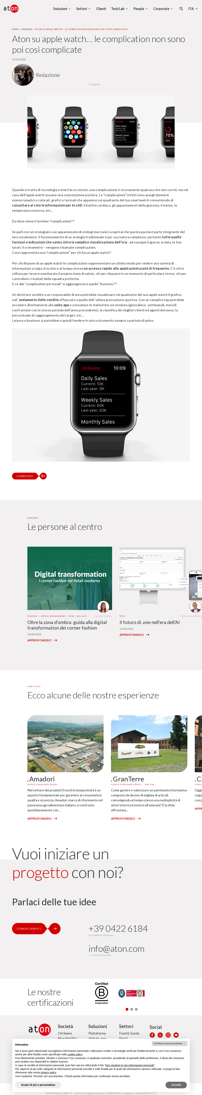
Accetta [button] (176, 1084)
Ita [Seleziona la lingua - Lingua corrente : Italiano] (193, 9)
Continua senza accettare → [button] (170, 1043)
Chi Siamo (65, 1033)
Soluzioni (97, 1026)
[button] (127, 1009)
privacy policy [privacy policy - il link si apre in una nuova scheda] (48, 1072)
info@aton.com (116, 948)
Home (15, 29)
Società (65, 1026)
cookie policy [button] (75, 1054)
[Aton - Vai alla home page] (11, 9)
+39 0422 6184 (118, 928)
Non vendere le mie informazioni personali (129, 1065)
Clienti (101, 9)
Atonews (27, 29)
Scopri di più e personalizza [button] (38, 1084)
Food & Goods (129, 1033)
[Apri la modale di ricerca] (181, 8)
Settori (126, 1026)
